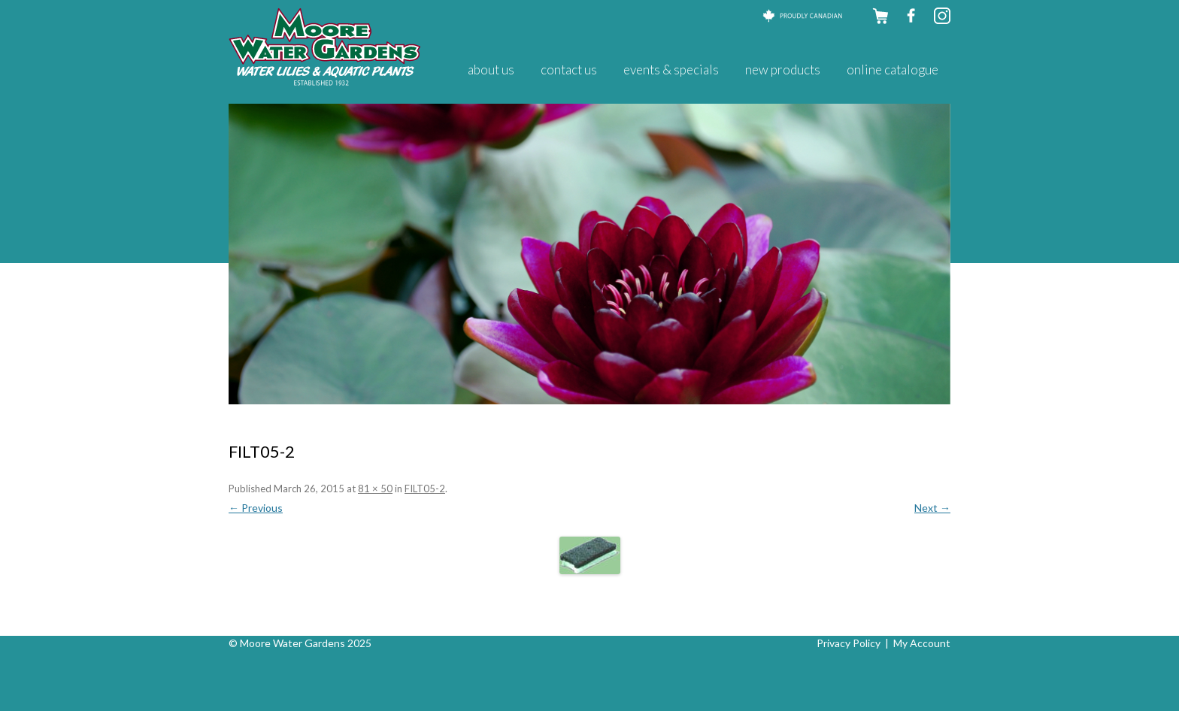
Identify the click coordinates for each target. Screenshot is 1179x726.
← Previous (256, 507)
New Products (782, 69)
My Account (921, 643)
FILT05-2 (425, 488)
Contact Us (569, 69)
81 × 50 (375, 488)
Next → (932, 507)
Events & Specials (671, 69)
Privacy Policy (848, 643)
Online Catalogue (892, 69)
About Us (491, 69)
